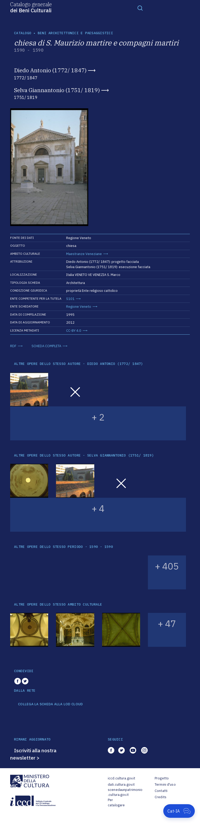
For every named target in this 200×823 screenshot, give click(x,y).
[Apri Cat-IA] (179, 811)
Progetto (162, 778)
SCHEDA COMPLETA (46, 346)
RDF (13, 346)
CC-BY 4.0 (73, 330)
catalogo (22, 33)
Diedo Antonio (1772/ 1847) (50, 70)
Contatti (161, 791)
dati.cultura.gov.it (121, 784)
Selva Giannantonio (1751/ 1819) (57, 90)
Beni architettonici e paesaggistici (75, 33)
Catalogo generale (31, 7)
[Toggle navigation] (140, 8)
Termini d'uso (165, 784)
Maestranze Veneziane (84, 254)
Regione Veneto (78, 306)
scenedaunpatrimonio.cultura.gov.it (125, 792)
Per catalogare (116, 802)
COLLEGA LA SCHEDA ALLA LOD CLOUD (50, 704)
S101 (70, 299)
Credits (160, 797)
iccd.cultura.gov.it (121, 778)
